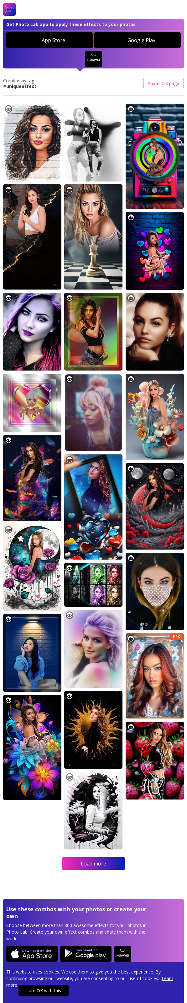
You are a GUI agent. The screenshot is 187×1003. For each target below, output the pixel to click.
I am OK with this (43, 991)
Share (163, 83)
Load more (93, 863)
